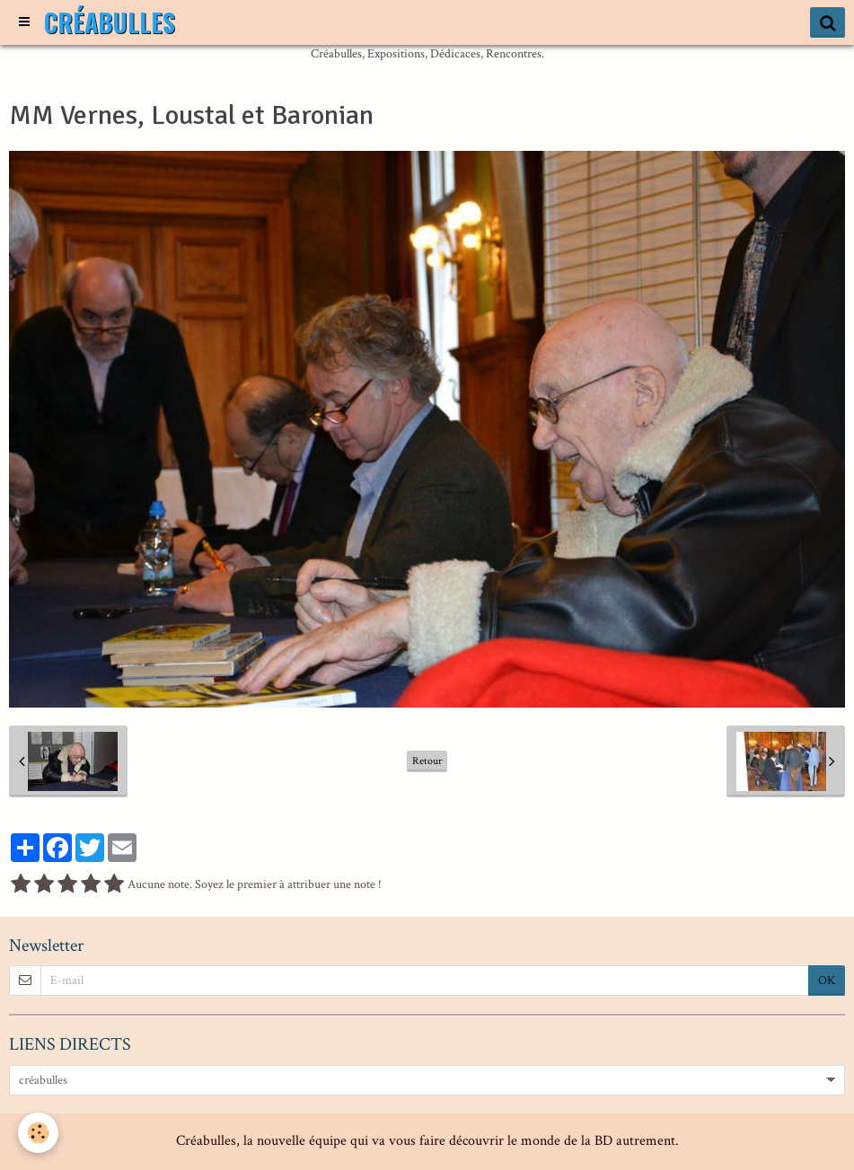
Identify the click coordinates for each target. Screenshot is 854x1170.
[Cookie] (38, 1133)
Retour (427, 761)
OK (826, 980)
